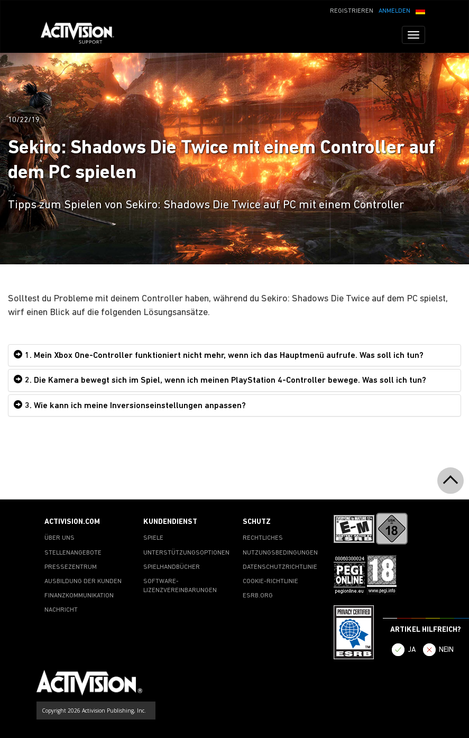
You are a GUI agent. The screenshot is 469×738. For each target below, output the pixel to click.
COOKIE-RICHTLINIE (270, 581)
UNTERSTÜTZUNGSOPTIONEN (186, 553)
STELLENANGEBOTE (73, 553)
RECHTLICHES (263, 538)
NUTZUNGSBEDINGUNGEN (280, 553)
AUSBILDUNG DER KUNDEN (83, 581)
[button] (420, 10)
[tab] (234, 355)
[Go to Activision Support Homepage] (82, 35)
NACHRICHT (61, 610)
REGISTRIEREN (351, 11)
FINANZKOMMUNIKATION (79, 596)
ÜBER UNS (59, 538)
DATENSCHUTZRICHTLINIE (280, 567)
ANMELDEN (394, 11)
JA (412, 650)
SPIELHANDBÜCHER (171, 567)
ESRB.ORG (258, 596)
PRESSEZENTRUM (70, 567)
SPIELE (153, 538)
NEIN (446, 650)
